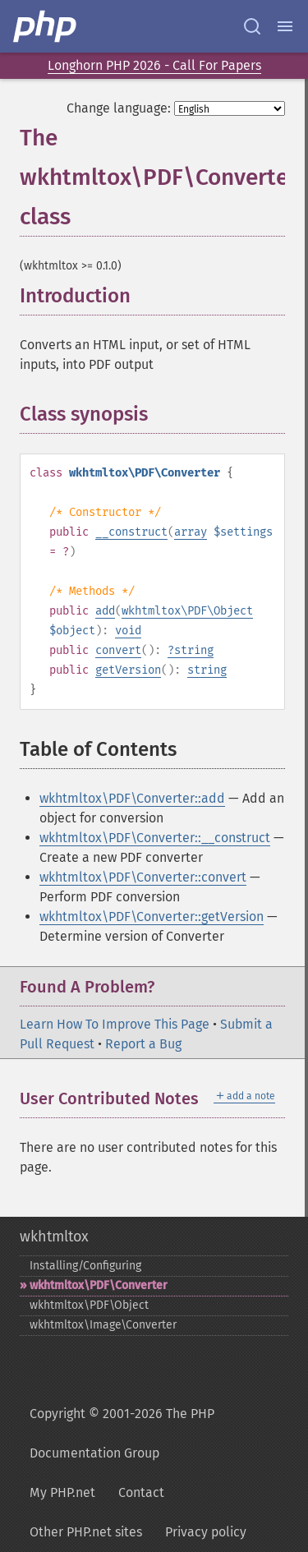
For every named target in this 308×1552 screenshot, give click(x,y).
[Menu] (285, 26)
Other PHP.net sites (86, 1532)
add (105, 611)
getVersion (128, 670)
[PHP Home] (46, 26)
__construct (131, 532)
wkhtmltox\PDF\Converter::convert (142, 877)
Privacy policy (205, 1532)
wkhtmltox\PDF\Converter (99, 1285)
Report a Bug (143, 1044)
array (190, 532)
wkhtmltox (54, 1236)
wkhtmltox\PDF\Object (187, 611)
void (128, 631)
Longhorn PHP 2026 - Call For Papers (154, 65)
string (194, 650)
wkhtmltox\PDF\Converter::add (132, 798)
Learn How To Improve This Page (114, 1024)
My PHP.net (62, 1492)
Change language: (119, 108)
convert (118, 650)
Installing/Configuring (85, 1266)
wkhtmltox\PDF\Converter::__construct (154, 837)
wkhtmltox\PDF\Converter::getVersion (151, 916)
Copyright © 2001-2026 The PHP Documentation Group (122, 1433)
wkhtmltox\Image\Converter (103, 1325)
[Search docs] (252, 26)
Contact (141, 1492)
